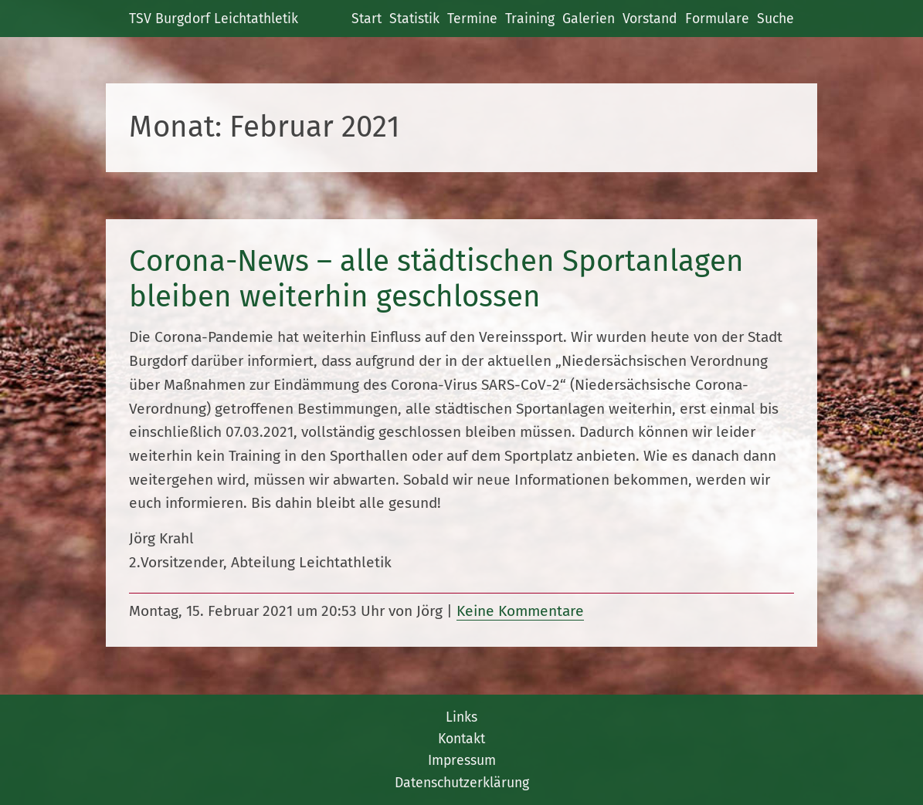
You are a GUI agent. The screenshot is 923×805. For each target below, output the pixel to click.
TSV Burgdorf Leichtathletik (213, 18)
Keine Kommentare (520, 611)
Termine (472, 18)
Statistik (414, 18)
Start (366, 18)
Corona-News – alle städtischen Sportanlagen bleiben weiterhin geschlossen (436, 278)
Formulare (717, 18)
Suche (775, 18)
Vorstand (650, 18)
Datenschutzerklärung (462, 782)
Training (530, 18)
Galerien (588, 18)
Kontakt (461, 738)
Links (461, 717)
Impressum (462, 760)
